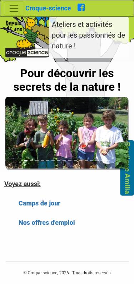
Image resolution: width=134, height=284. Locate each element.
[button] (13, 133)
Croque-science (51, 8)
